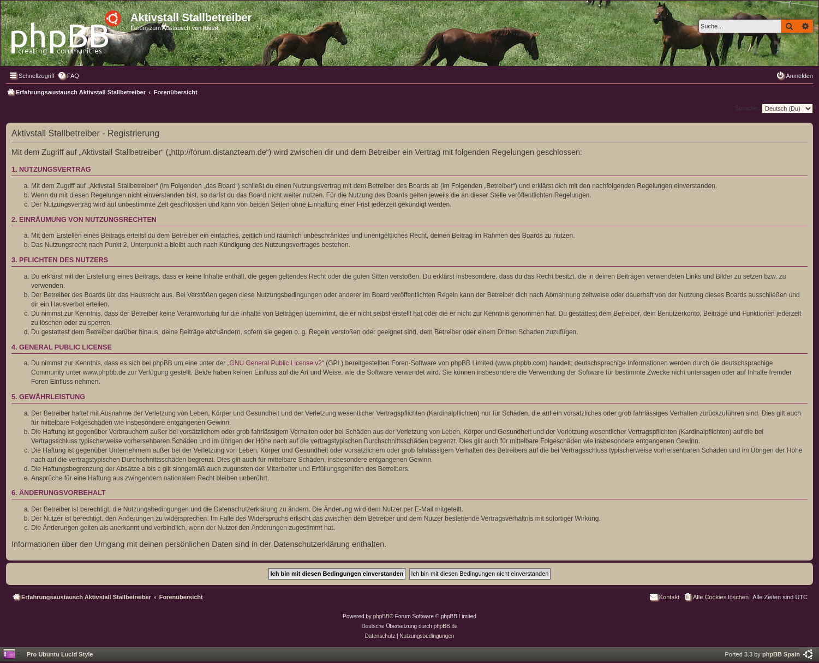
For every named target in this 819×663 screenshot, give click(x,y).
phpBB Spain (781, 654)
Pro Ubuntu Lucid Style (60, 654)
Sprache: (747, 108)
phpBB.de (446, 626)
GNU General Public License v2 (276, 363)
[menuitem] (68, 75)
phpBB (381, 616)
